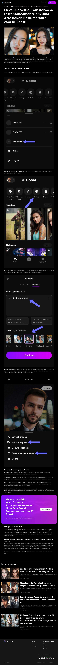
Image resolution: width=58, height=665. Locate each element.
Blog (5, 6)
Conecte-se (44, 2)
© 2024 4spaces (6, 662)
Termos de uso (51, 662)
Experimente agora (46, 509)
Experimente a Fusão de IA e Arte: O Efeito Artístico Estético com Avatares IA (37, 600)
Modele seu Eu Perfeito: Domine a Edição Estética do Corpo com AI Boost (37, 584)
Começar (52, 2)
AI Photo (14, 57)
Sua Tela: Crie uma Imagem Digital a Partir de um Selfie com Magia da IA (36, 570)
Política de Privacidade (41, 662)
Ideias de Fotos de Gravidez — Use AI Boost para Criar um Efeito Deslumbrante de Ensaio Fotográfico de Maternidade (38, 619)
